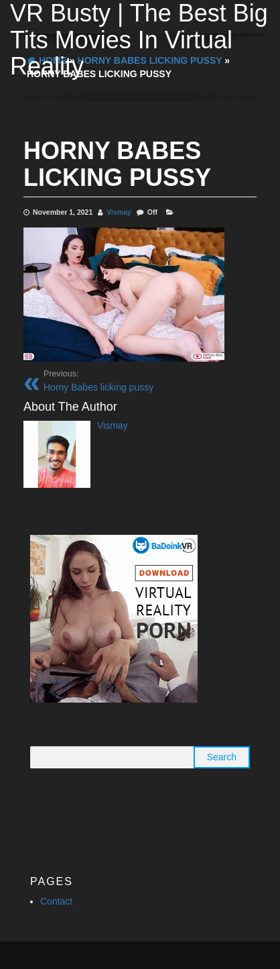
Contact (56, 901)
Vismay (119, 212)
